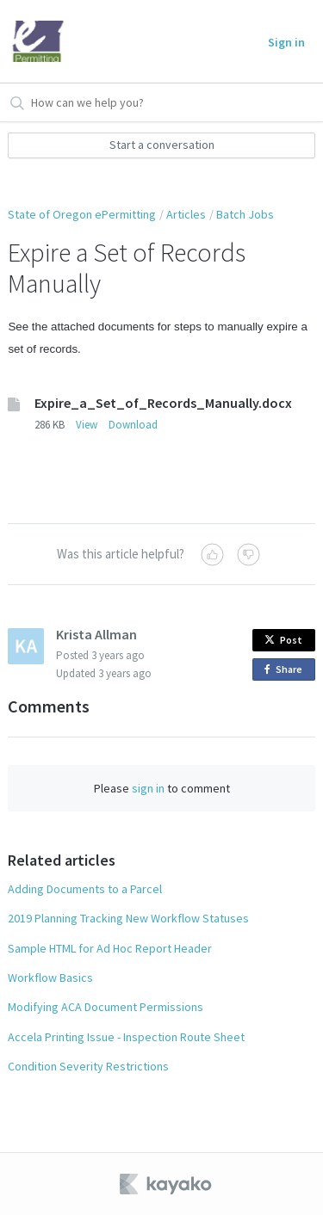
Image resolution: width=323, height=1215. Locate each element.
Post (283, 639)
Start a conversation (161, 144)
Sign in (286, 42)
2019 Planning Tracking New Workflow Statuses (128, 918)
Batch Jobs (245, 214)
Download (133, 424)
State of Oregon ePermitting (82, 214)
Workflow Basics (50, 977)
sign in (148, 788)
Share (286, 670)
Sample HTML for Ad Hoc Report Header (110, 948)
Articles (186, 214)
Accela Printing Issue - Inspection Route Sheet (126, 1037)
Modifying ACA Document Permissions (105, 1007)
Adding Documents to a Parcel (85, 889)
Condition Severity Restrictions (88, 1066)
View (86, 424)
